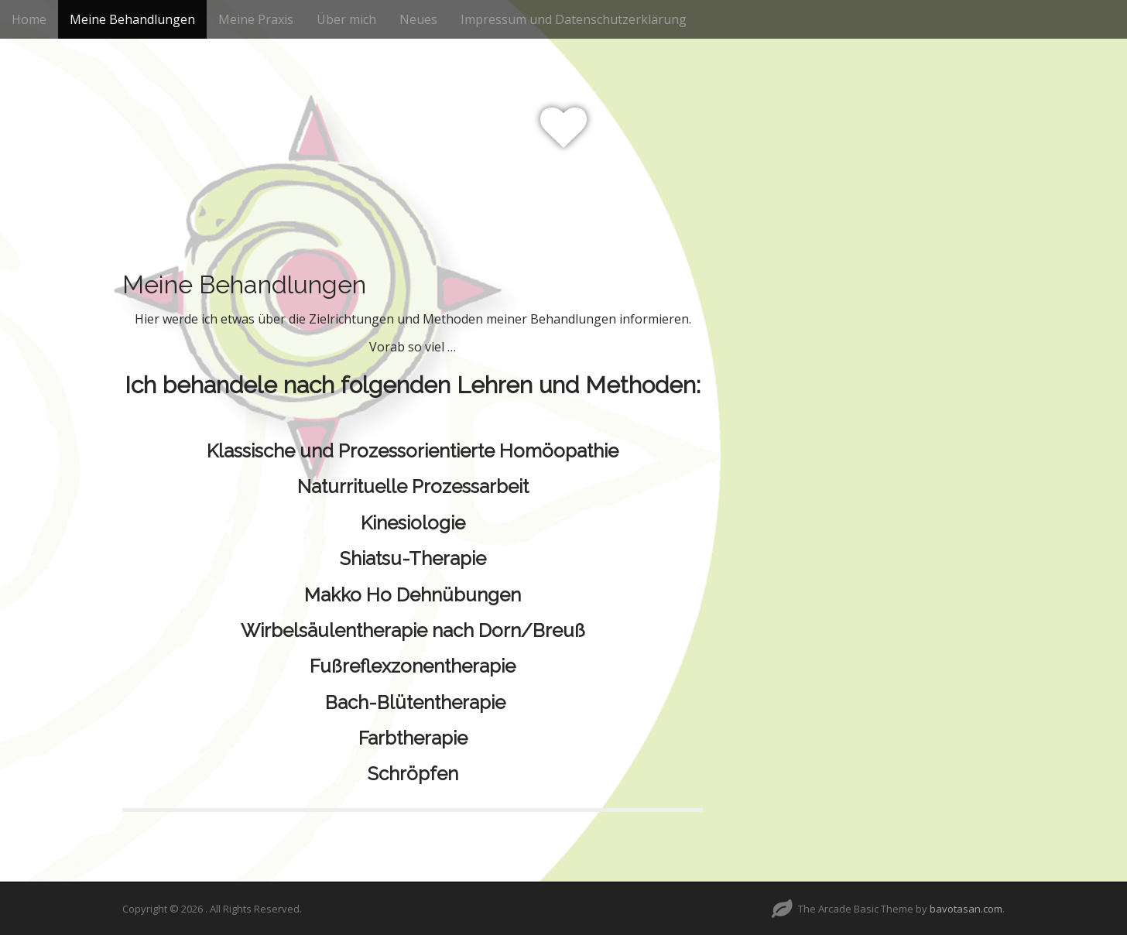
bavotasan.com (966, 909)
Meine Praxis (255, 19)
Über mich (346, 19)
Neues (418, 19)
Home (29, 19)
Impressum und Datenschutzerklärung (574, 19)
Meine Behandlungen (132, 19)
